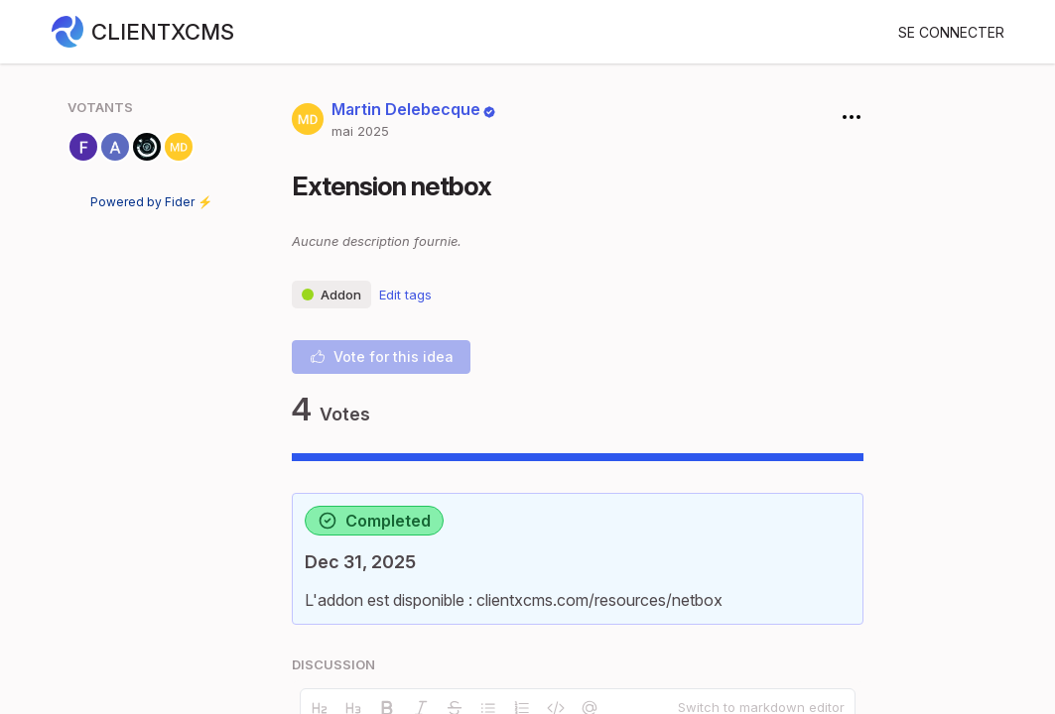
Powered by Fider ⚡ (151, 201)
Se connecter (951, 32)
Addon (331, 294)
